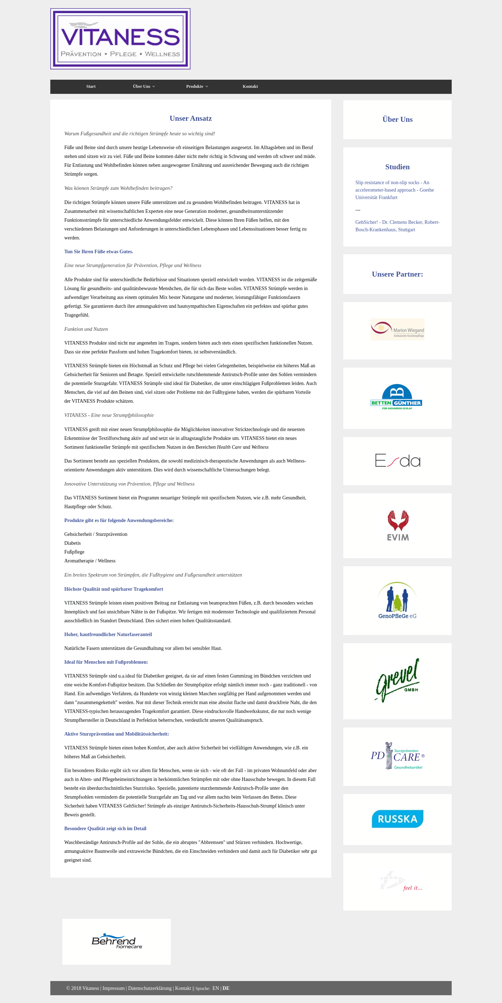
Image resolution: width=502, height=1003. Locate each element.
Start (91, 86)
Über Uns (144, 86)
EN (216, 988)
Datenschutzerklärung (150, 988)
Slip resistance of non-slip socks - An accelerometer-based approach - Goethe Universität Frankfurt (394, 190)
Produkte (197, 86)
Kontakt (250, 86)
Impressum (114, 988)
